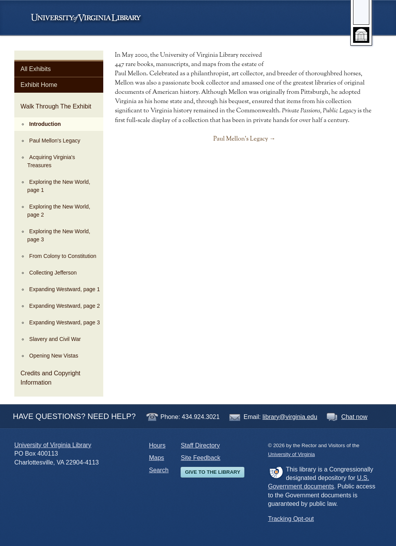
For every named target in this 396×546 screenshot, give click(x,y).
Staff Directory (200, 445)
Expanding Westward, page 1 (64, 289)
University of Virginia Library (52, 445)
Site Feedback (200, 457)
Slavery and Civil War (55, 339)
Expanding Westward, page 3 (64, 322)
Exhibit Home (38, 84)
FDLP (276, 472)
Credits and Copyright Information (50, 378)
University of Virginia (90, 18)
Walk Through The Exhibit (55, 106)
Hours (157, 445)
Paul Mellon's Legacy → (244, 139)
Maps (156, 457)
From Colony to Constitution (63, 256)
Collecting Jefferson (53, 273)
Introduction (45, 124)
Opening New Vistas (54, 356)
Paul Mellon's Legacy (54, 140)
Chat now (354, 417)
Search (159, 470)
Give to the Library (212, 472)
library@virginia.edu (290, 417)
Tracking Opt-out (291, 518)
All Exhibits (35, 69)
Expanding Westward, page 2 (64, 306)
